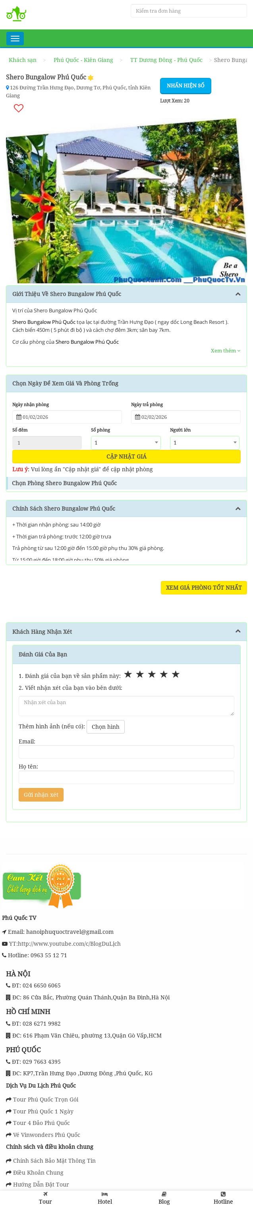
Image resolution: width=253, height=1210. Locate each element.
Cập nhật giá (126, 456)
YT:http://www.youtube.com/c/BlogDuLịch (64, 943)
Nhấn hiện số (186, 85)
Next (235, 201)
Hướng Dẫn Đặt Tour (41, 1184)
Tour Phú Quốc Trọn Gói (45, 1099)
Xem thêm (225, 350)
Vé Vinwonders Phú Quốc (46, 1134)
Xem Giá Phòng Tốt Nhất (204, 587)
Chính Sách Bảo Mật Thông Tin (54, 1160)
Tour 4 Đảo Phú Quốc (41, 1123)
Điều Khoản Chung (38, 1172)
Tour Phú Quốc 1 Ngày (43, 1111)
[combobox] (125, 443)
